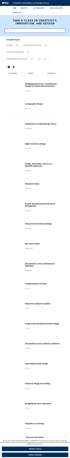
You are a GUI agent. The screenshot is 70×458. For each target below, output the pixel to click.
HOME (14, 8)
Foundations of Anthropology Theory (41, 124)
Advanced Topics (32, 184)
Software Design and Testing (37, 384)
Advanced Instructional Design (38, 224)
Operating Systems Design (36, 364)
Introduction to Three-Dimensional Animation (40, 265)
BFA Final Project (32, 244)
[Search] (35, 31)
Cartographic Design (34, 104)
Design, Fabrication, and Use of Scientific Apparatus (38, 165)
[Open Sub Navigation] (30, 8)
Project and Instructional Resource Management (40, 205)
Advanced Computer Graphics (38, 304)
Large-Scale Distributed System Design (42, 324)
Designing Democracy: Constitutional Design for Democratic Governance (41, 85)
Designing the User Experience (38, 403)
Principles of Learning (34, 423)
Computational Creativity (36, 284)
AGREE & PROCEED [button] (35, 455)
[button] (66, 436)
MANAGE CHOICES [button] (35, 449)
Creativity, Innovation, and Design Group (31, 3)
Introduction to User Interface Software (38, 345)
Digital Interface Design (35, 144)
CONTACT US (16, 13)
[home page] (5, 3)
